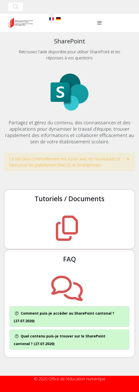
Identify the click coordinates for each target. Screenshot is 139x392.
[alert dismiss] (128, 159)
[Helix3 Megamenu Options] (99, 23)
